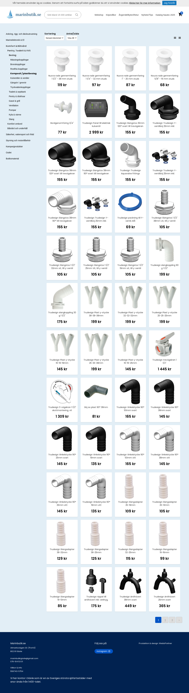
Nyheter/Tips (147, 15)
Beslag (12, 55)
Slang (11, 119)
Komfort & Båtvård (16, 46)
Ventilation (13, 105)
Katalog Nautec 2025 (165, 15)
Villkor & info (16, 667)
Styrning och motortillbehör (18, 140)
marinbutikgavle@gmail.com (52, 661)
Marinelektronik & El (15, 40)
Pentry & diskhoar (17, 96)
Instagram (104, 651)
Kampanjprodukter (14, 146)
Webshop (99, 15)
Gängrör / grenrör (18, 82)
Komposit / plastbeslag (23, 73)
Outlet (8, 152)
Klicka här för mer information (144, 2)
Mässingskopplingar (19, 60)
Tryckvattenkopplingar (20, 87)
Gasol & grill (14, 101)
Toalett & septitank (17, 92)
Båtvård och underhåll (17, 128)
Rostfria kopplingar (19, 69)
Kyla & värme (15, 114)
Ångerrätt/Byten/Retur (129, 15)
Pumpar (12, 110)
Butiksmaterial (12, 158)
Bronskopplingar (17, 64)
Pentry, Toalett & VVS (19, 50)
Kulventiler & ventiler (19, 78)
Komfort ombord (14, 124)
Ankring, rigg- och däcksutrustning (21, 34)
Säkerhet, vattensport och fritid (20, 134)
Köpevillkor (111, 15)
